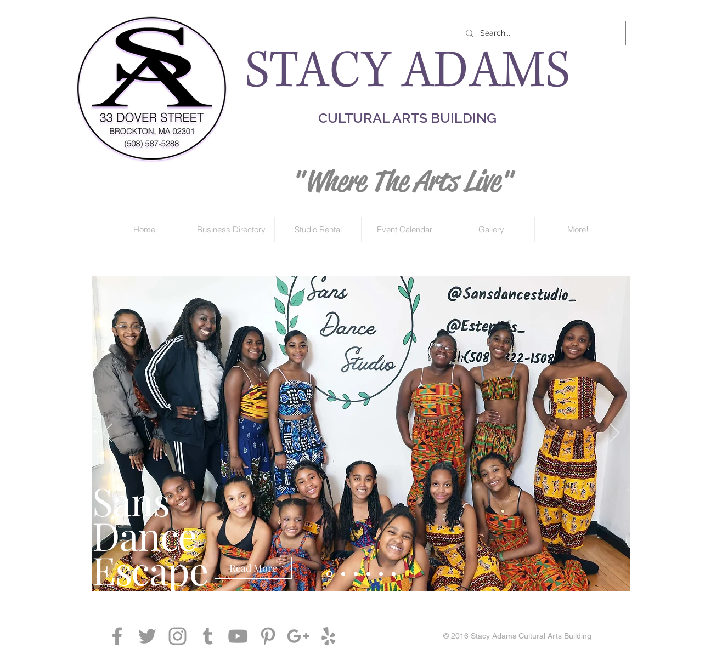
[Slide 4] (394, 574)
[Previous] (107, 433)
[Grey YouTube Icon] (238, 636)
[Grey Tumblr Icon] (207, 636)
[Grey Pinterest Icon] (268, 636)
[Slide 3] (381, 574)
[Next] (614, 433)
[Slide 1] (356, 574)
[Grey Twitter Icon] (147, 636)
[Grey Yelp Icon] (328, 636)
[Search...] (541, 33)
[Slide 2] (368, 574)
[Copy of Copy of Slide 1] (329, 574)
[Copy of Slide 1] (343, 574)
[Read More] (253, 568)
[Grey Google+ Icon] (298, 636)
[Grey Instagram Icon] (177, 636)
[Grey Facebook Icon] (117, 636)
